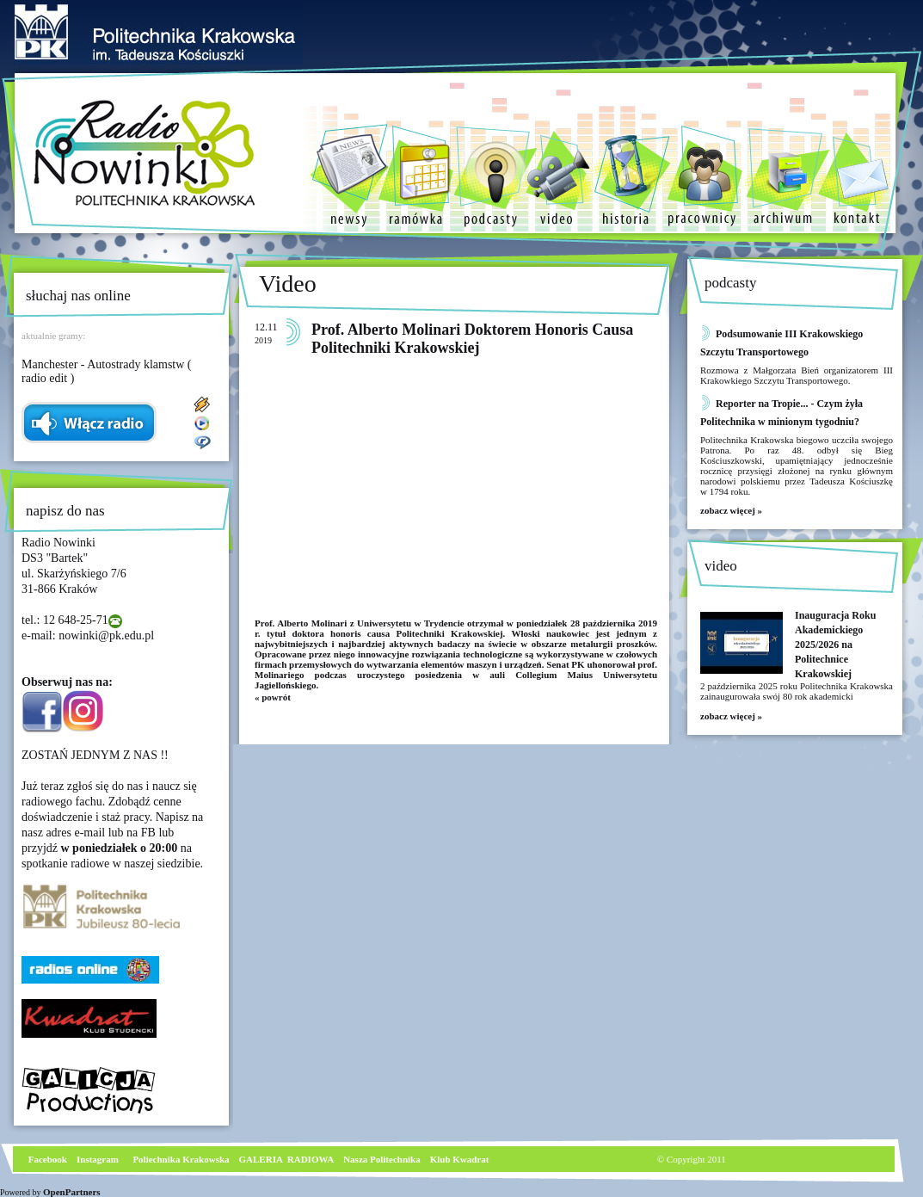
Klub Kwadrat (459, 1159)
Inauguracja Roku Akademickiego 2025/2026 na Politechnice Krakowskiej (835, 644)
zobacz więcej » (731, 510)
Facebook (46, 1159)
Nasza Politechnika (382, 1159)
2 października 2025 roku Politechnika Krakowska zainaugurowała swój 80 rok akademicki (796, 691)
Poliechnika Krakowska (181, 1159)
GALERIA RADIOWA (287, 1159)
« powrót (273, 697)
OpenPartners (72, 1192)
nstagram (99, 1159)
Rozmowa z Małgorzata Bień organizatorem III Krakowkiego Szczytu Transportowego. (796, 375)
